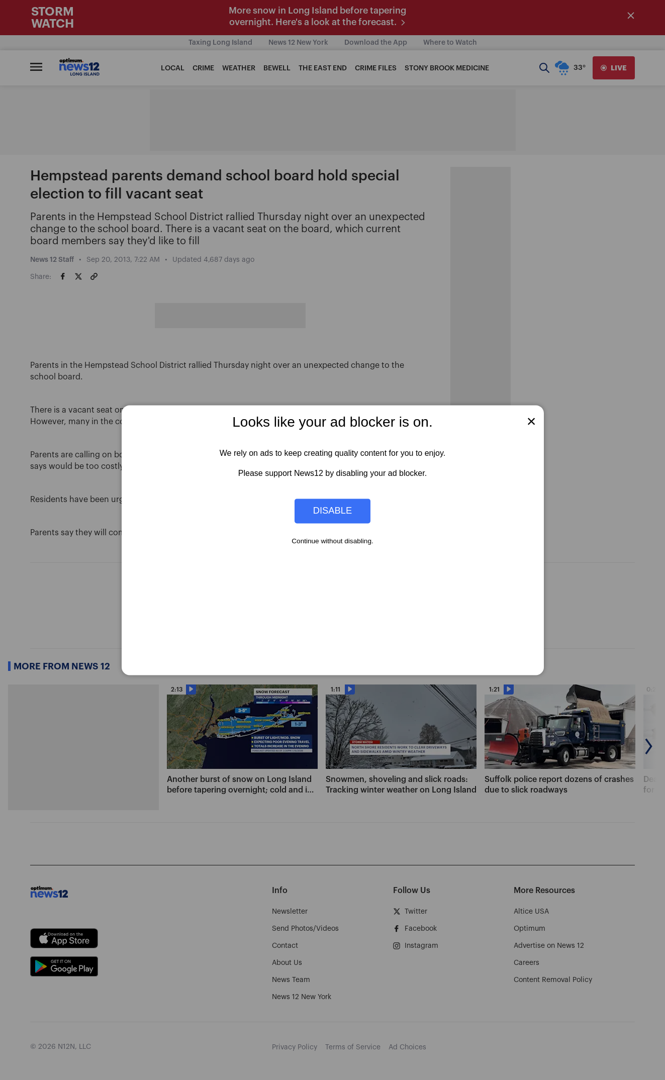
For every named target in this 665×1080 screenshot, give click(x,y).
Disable (332, 511)
